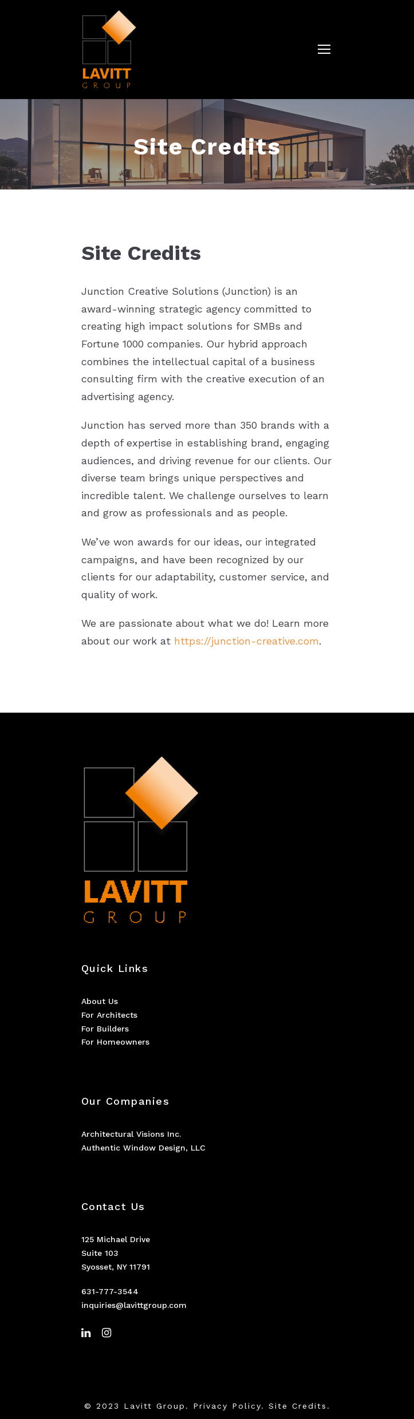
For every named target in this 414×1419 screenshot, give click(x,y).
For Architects (109, 1014)
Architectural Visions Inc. (131, 1134)
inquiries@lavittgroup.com (134, 1305)
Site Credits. (299, 1405)
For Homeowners (115, 1041)
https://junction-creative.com (246, 641)
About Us (99, 1001)
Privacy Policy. (229, 1405)
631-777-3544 (110, 1291)
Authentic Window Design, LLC (143, 1147)
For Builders (105, 1028)
